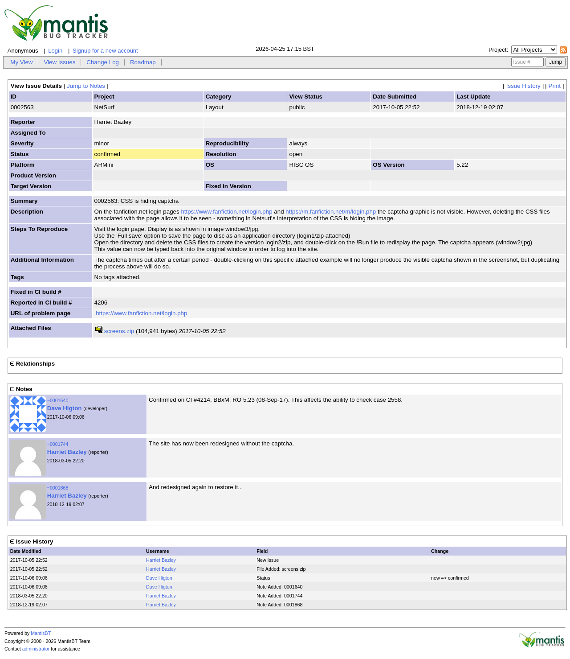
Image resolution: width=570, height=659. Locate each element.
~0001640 (58, 400)
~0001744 (58, 444)
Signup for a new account (105, 50)
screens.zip (119, 331)
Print (555, 85)
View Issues (59, 62)
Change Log (102, 62)
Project (497, 49)
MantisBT (41, 633)
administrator (36, 648)
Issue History (523, 85)
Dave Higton (64, 408)
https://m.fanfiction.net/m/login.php (330, 211)
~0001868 (58, 487)
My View (21, 62)
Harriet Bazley (67, 452)
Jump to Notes (86, 85)
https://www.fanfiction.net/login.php (226, 211)
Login (55, 50)
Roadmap (143, 62)
